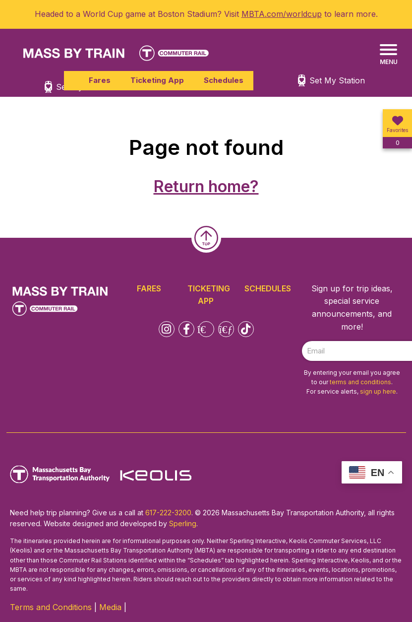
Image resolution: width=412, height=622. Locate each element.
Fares (100, 80)
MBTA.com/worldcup (281, 14)
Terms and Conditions (51, 607)
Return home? (206, 186)
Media (110, 607)
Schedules (223, 80)
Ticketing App (157, 80)
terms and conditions (360, 382)
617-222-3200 (168, 512)
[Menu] (388, 55)
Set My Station (337, 80)
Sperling (182, 523)
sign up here (378, 391)
